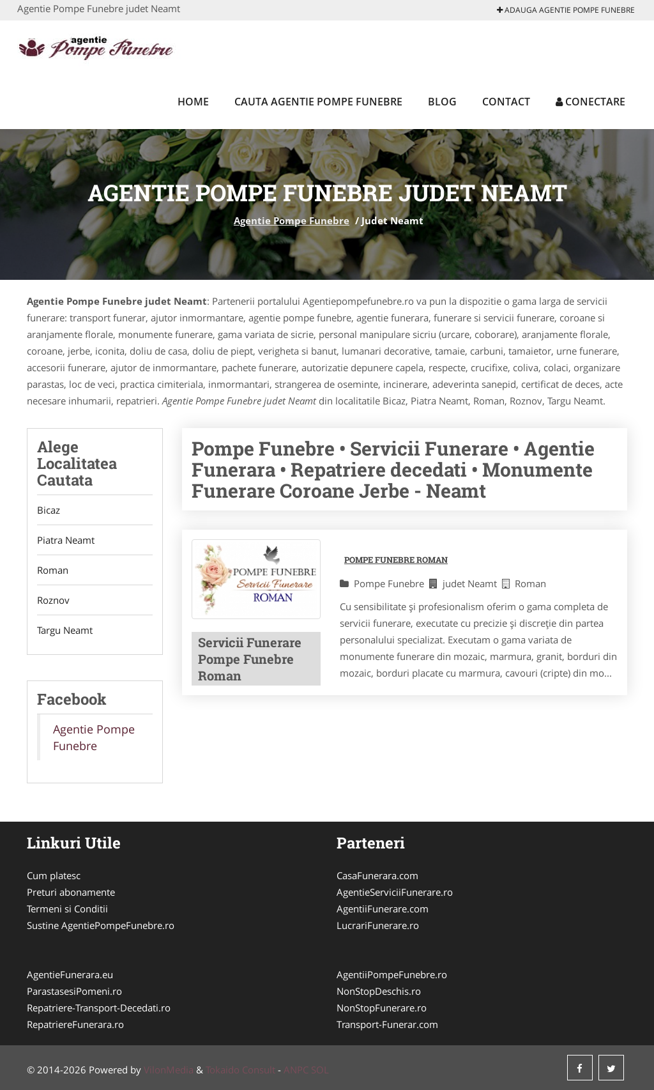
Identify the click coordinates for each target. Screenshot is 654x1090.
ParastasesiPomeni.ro (74, 991)
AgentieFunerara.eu (70, 974)
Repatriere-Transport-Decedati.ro (99, 1007)
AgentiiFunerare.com (383, 908)
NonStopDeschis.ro (379, 991)
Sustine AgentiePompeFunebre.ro (100, 925)
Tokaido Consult (240, 1069)
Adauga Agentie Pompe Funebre (566, 9)
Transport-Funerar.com (387, 1024)
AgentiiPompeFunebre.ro (392, 974)
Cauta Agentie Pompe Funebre (318, 102)
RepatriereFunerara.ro (75, 1024)
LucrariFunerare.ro (378, 925)
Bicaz (48, 509)
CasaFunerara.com (377, 875)
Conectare (590, 102)
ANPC (296, 1069)
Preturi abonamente (71, 892)
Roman (52, 570)
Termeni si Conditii (67, 908)
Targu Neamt (65, 630)
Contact (506, 102)
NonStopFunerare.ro (382, 1007)
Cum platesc (53, 875)
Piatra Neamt (66, 539)
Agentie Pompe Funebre (291, 220)
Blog (442, 102)
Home (193, 102)
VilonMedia (169, 1069)
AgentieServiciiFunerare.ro (395, 892)
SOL (320, 1069)
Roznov (53, 600)
